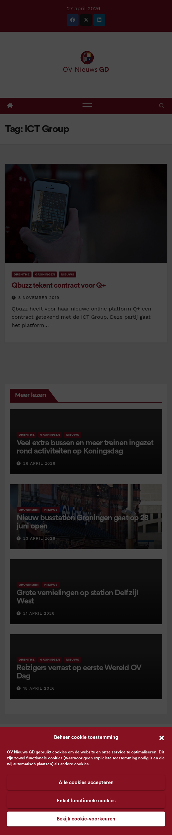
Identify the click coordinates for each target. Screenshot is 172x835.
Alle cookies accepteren (86, 782)
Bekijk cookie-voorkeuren (86, 819)
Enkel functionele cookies (86, 800)
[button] (161, 737)
